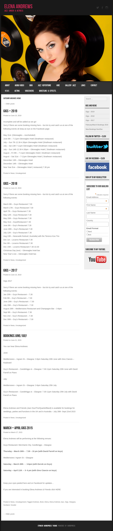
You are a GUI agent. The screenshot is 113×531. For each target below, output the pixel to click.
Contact (94, 85)
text (89, 235)
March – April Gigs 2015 (18, 428)
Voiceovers (29, 91)
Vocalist (13, 505)
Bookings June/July (15, 336)
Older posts (9, 104)
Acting (17, 91)
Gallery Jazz (70, 85)
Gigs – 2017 (10, 270)
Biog (31, 85)
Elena (47, 502)
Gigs (66, 502)
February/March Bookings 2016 (97, 125)
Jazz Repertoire (44, 85)
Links (83, 85)
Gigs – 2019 (10, 111)
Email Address (96, 197)
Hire (58, 85)
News (7, 91)
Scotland (6, 505)
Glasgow (72, 502)
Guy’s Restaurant (10, 369)
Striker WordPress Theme (47, 526)
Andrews (36, 502)
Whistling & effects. (47, 91)
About (7, 85)
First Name (96, 205)
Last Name (91, 213)
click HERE (56, 489)
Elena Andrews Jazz (57, 502)
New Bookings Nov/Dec (94, 129)
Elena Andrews (18, 6)
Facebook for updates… (44, 483)
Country (89, 220)
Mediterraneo (9, 359)
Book (42, 502)
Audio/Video (19, 85)
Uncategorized (20, 173)
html (90, 232)
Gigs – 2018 (10, 183)
